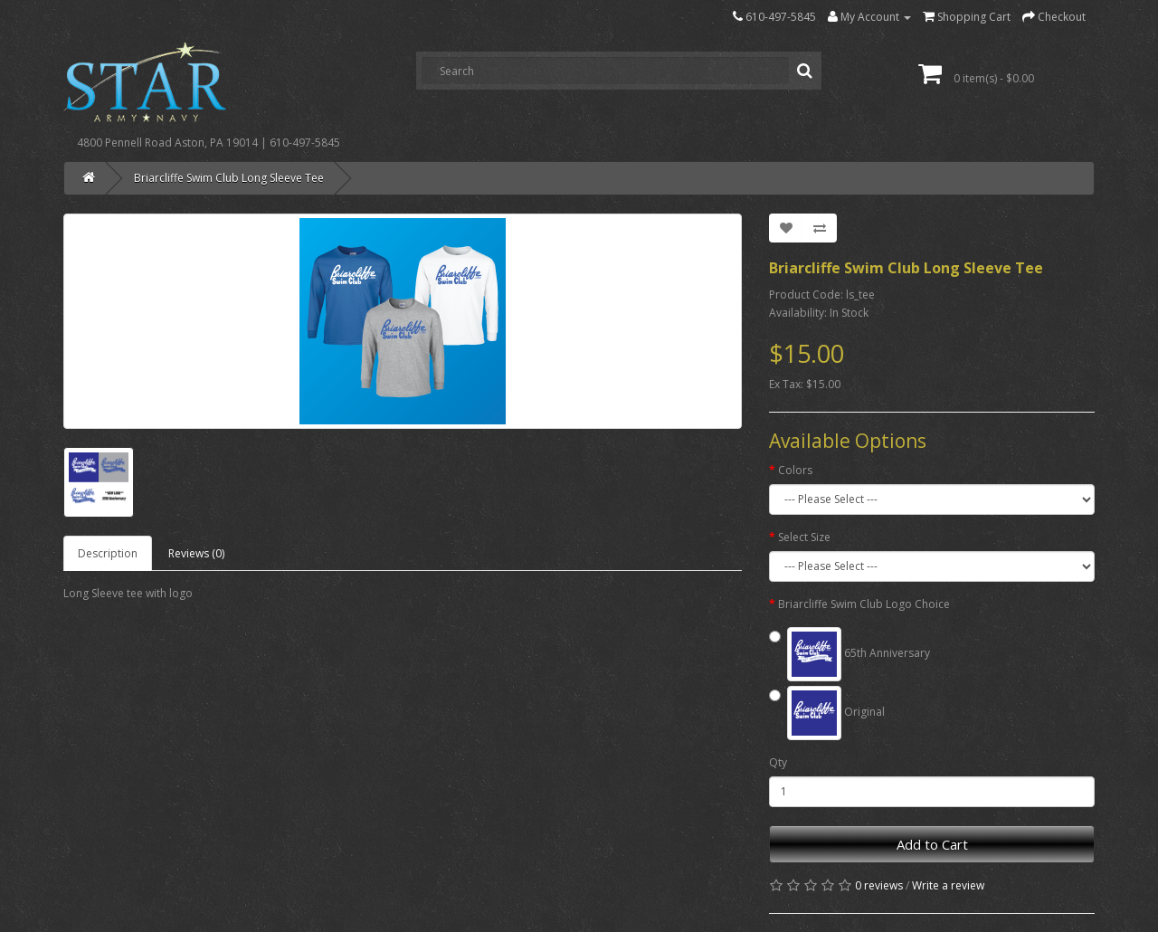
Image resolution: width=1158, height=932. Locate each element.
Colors (795, 470)
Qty (778, 762)
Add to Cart (932, 844)
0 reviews (879, 885)
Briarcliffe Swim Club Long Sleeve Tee (229, 177)
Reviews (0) (196, 553)
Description (108, 553)
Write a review (948, 885)
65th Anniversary (849, 654)
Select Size (804, 537)
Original (827, 713)
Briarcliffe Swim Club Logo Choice (864, 604)
